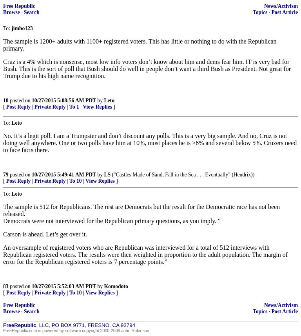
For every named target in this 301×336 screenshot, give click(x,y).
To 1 (74, 107)
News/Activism (281, 6)
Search (32, 12)
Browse (11, 12)
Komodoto (116, 286)
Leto (109, 101)
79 (6, 175)
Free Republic (19, 6)
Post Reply (18, 107)
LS (107, 175)
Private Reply (50, 107)
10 (6, 101)
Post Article (284, 12)
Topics (260, 12)
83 (6, 286)
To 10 (75, 181)
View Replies (97, 107)
